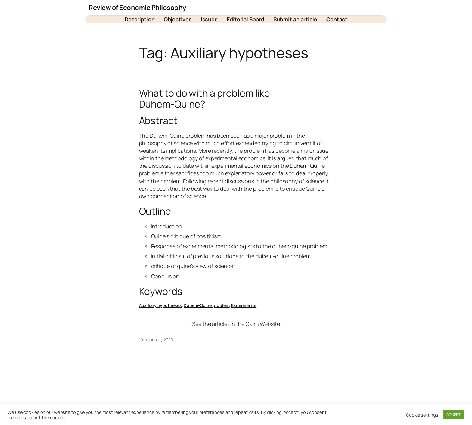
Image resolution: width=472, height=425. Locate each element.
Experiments (243, 305)
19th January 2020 (156, 339)
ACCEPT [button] (453, 414)
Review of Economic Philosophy (137, 7)
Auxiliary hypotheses (160, 305)
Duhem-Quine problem (206, 305)
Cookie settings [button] (422, 414)
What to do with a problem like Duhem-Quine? (204, 98)
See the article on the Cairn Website (235, 323)
